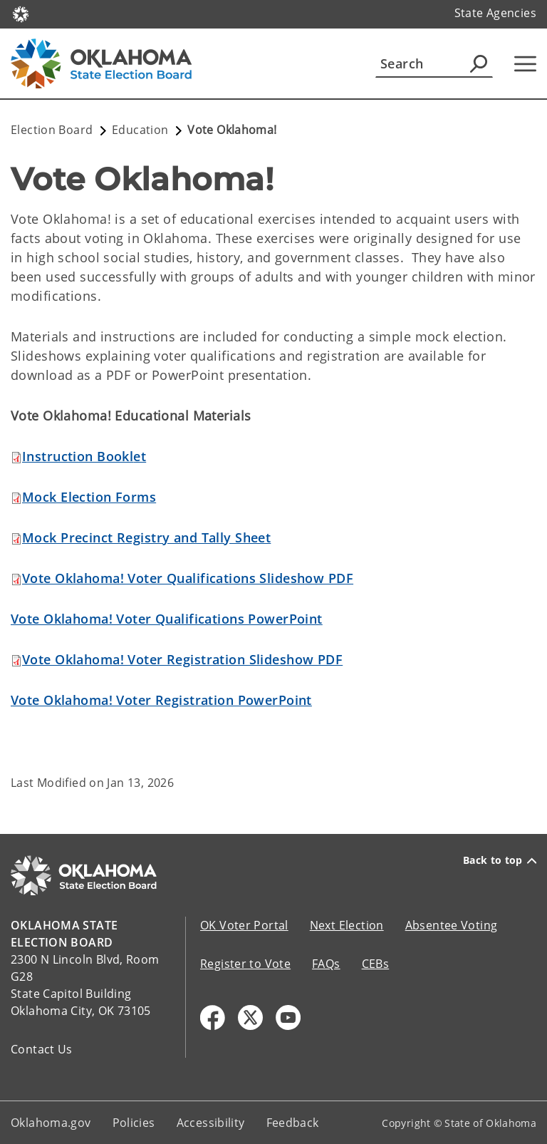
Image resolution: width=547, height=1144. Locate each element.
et (84, 456)
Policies (134, 1122)
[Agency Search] (478, 63)
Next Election (347, 925)
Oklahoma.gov (51, 1122)
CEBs (376, 964)
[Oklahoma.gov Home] (21, 13)
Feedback (292, 1122)
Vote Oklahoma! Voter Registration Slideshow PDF (182, 659)
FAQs (326, 964)
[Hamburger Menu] (525, 64)
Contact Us (42, 1049)
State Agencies (495, 13)
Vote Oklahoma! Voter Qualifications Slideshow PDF (187, 578)
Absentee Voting (451, 925)
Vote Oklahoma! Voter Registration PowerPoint (161, 699)
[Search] (434, 63)
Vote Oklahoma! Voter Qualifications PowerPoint (167, 618)
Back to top (499, 860)
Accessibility (211, 1122)
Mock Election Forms (89, 496)
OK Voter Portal (244, 925)
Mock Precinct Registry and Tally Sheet (146, 537)
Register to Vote (245, 964)
